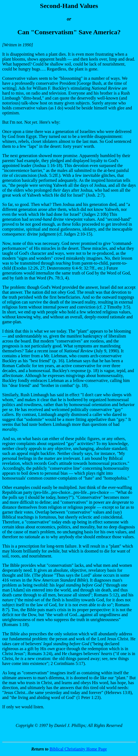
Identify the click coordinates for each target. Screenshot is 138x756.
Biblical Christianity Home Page (78, 749)
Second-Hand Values (69, 5)
